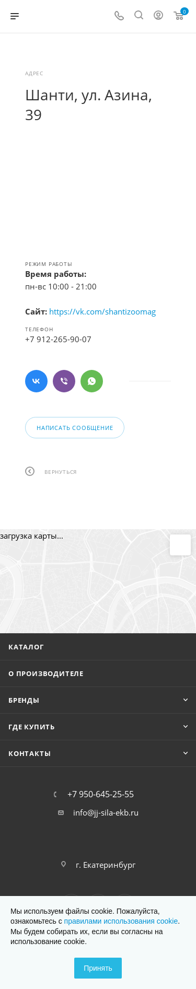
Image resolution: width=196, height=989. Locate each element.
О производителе (46, 673)
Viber (64, 381)
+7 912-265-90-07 (58, 339)
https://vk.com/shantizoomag (102, 311)
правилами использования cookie (121, 921)
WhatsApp (91, 381)
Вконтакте (36, 381)
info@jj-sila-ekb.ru (106, 812)
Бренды (24, 700)
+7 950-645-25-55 (100, 794)
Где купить (31, 726)
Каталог (26, 646)
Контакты (29, 753)
